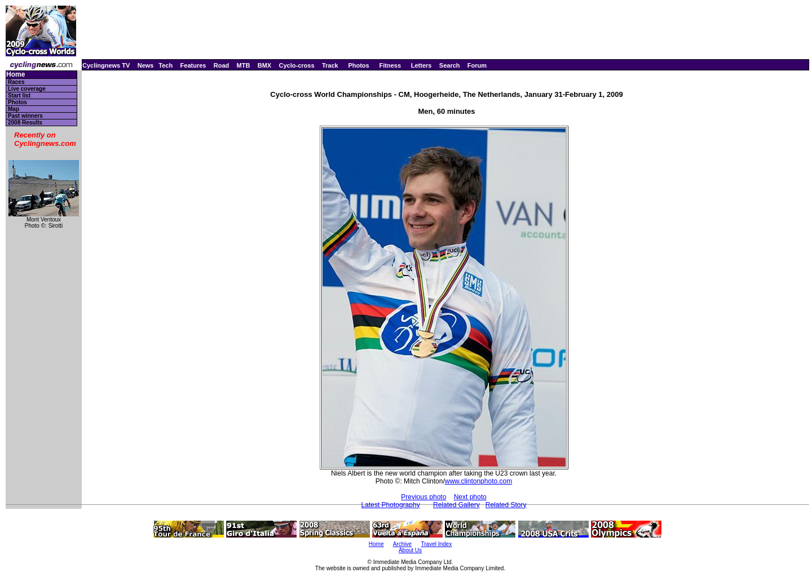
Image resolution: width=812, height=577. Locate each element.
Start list (19, 95)
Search (449, 65)
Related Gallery (456, 505)
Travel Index (436, 544)
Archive (402, 544)
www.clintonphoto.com (478, 481)
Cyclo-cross (297, 65)
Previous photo (423, 497)
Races (16, 82)
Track (330, 65)
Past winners (25, 116)
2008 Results (25, 122)
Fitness (390, 65)
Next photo (470, 497)
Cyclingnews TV (106, 65)
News (146, 65)
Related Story (506, 505)
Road (222, 65)
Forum (477, 65)
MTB (243, 65)
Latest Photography (390, 505)
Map (13, 109)
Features (193, 65)
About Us (410, 550)
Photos (358, 65)
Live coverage (27, 89)
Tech (165, 65)
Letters (421, 65)
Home (15, 74)
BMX (264, 65)
